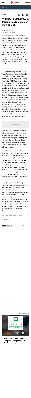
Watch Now (27, 2)
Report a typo (6, 219)
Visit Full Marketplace (23, 225)
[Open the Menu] (2, 2)
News (4, 15)
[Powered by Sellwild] (26, 313)
